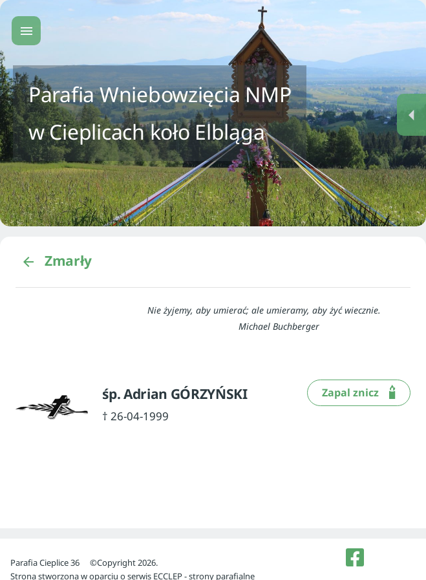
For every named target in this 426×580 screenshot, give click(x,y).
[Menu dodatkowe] (411, 115)
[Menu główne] (26, 30)
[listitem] (355, 557)
